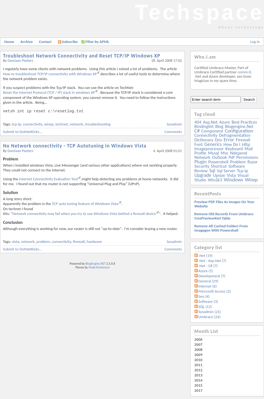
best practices (244, 122)
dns (218, 140)
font (198, 144)
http (246, 144)
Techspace (199, 12)
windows (233, 180)
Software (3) (208, 301)
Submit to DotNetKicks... (22, 131)
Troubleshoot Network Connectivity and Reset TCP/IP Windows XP (81, 56)
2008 (198, 349)
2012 (198, 370)
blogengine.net (239, 126)
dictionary (203, 140)
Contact (45, 41)
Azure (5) (206, 270)
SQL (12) (205, 306)
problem (43, 241)
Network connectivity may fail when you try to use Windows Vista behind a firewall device (84, 213)
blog (219, 126)
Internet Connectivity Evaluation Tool (48, 179)
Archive (26, 41)
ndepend (238, 153)
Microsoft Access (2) (215, 291)
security (201, 166)
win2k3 (215, 180)
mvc (224, 153)
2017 (198, 390)
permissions (247, 157)
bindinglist (204, 126)
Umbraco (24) (210, 316)
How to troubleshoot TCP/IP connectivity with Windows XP (50, 73)
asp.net (210, 122)
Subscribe (68, 41)
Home (9, 41)
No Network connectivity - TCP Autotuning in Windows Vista (75, 146)
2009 (198, 355)
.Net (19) (206, 255)
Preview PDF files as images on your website (224, 204)
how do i (231, 144)
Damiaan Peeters (20, 60)
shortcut (219, 166)
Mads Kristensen (99, 267)
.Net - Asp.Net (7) (212, 260)
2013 (198, 375)
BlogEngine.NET (95, 263)
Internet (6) (208, 286)
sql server (226, 171)
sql (212, 171)
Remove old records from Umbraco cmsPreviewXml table (223, 216)
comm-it (244, 72)
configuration (239, 131)
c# (197, 131)
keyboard (234, 149)
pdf (231, 157)
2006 (198, 339)
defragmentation (234, 135)
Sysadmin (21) (210, 311)
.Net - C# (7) (208, 265)
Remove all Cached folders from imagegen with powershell (221, 228)
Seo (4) (204, 296)
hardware (94, 241)
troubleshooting (97, 124)
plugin (200, 162)
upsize (219, 175)
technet (61, 124)
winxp (48, 124)
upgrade (202, 175)
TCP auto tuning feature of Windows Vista (85, 203)
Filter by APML (97, 41)
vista (15, 241)
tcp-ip (16, 124)
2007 (198, 344)
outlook (219, 157)
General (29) (208, 281)
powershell (218, 162)
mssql (213, 153)
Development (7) (212, 276)
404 (198, 122)
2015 (198, 385)
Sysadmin (174, 124)
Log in (255, 41)
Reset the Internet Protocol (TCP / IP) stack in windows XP (49, 92)
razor (252, 162)
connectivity (32, 124)
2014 (198, 380)
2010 (198, 360)
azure (224, 122)
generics (213, 144)
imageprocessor (209, 149)
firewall (79, 241)
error (229, 139)
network (76, 124)
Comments (173, 131)
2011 (198, 365)
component (212, 131)
